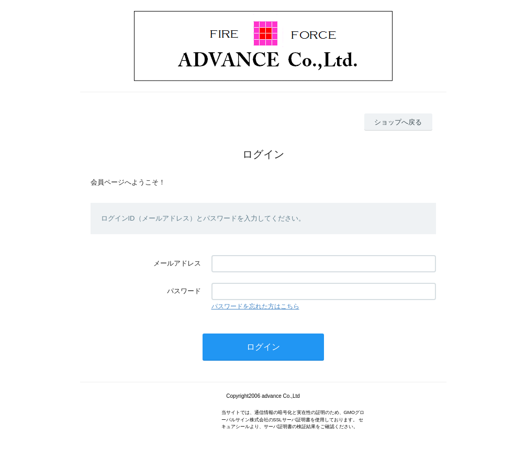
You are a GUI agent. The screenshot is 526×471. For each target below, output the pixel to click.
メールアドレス (177, 263)
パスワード (184, 291)
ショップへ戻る (398, 122)
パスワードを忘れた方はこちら (255, 306)
